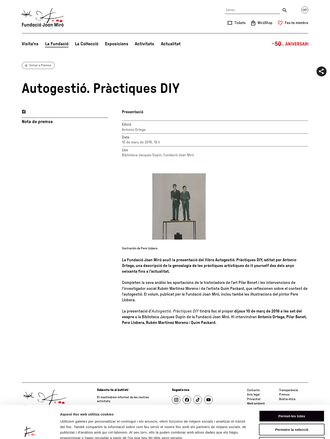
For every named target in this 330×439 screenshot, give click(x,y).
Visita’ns (30, 44)
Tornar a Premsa (40, 65)
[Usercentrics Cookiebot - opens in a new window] (30, 430)
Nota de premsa (37, 121)
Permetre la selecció (291, 397)
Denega (292, 410)
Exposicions (116, 44)
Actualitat (171, 44)
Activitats (144, 44)
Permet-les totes (291, 383)
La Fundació (57, 44)
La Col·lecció (86, 44)
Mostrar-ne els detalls (264, 430)
